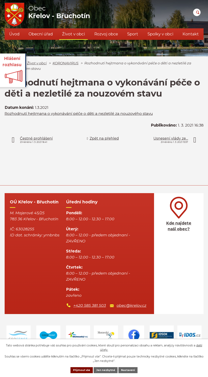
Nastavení (133, 369)
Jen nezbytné (105, 369)
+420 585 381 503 (89, 305)
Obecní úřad (41, 34)
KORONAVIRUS (66, 63)
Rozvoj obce (106, 34)
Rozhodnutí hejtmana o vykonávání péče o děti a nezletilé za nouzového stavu (79, 113)
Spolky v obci (160, 34)
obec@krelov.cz (131, 305)
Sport (132, 34)
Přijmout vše (76, 369)
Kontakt (190, 34)
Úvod (14, 34)
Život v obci (73, 34)
